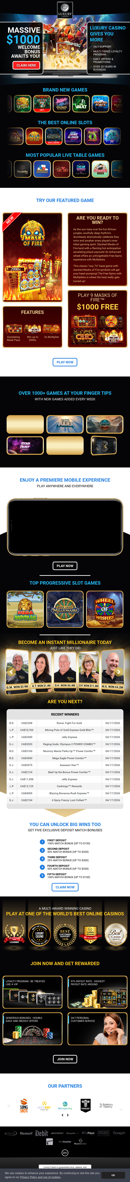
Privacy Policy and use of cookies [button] (40, 1177)
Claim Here (26, 65)
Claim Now (65, 887)
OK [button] (113, 1175)
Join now (65, 1059)
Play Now (65, 362)
